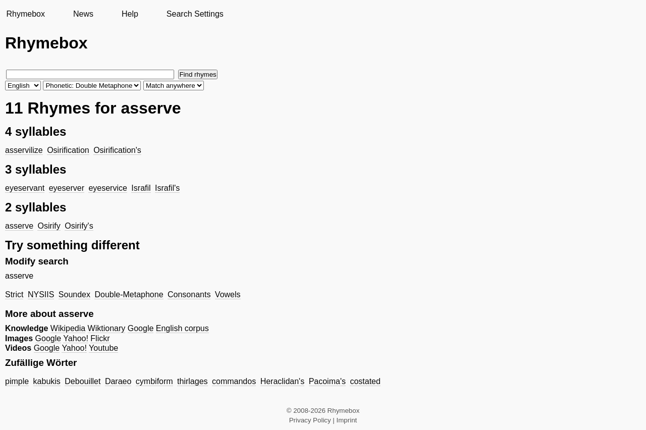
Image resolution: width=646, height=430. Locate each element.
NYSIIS (41, 294)
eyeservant (24, 188)
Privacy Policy (310, 420)
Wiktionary (107, 328)
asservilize (24, 150)
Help (130, 14)
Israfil (140, 188)
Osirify (48, 226)
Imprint (347, 420)
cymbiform (154, 381)
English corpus (182, 328)
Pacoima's (327, 381)
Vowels (228, 294)
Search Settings (195, 14)
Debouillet (82, 381)
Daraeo (118, 381)
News (83, 14)
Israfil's (167, 188)
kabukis (47, 381)
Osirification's (117, 150)
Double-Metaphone (128, 294)
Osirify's (79, 226)
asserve (19, 226)
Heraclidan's (282, 381)
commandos (234, 381)
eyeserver (66, 188)
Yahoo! (75, 338)
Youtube (103, 348)
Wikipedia (67, 328)
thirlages (192, 381)
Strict (14, 294)
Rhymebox (25, 14)
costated (365, 381)
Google (141, 328)
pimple (17, 381)
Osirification (68, 150)
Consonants (189, 294)
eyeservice (107, 188)
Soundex (74, 294)
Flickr (100, 338)
